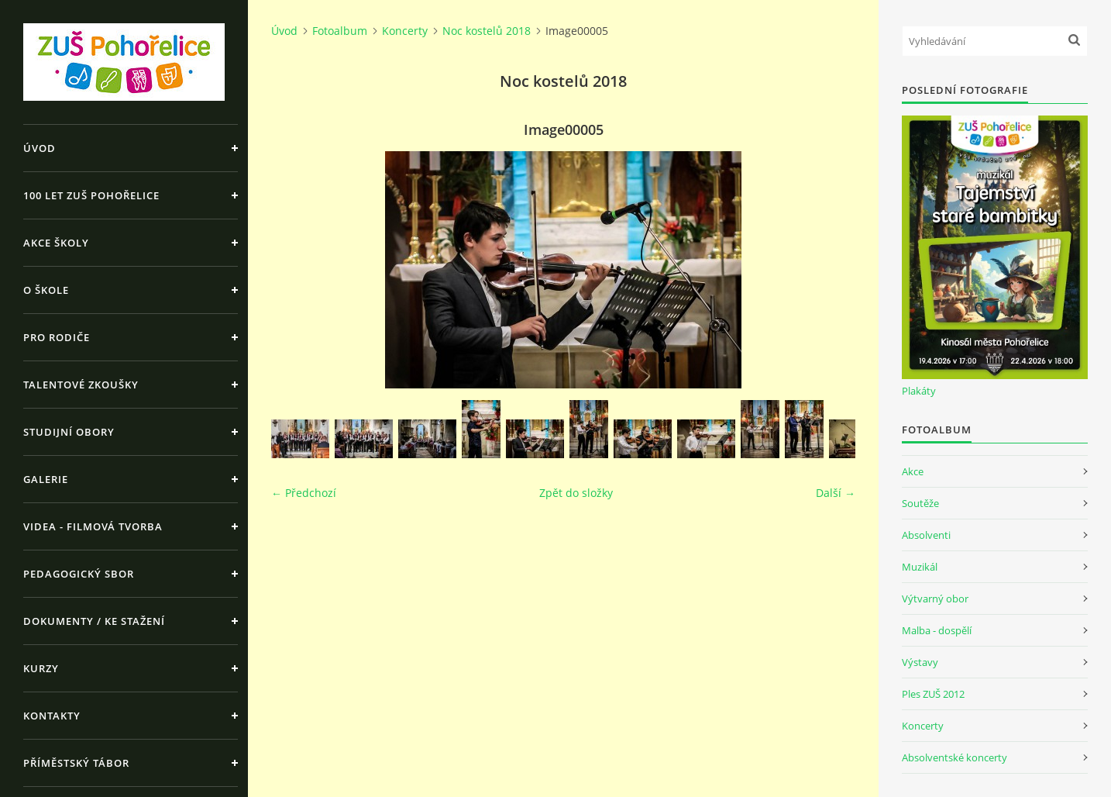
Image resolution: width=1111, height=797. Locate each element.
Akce (913, 471)
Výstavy (920, 662)
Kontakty (52, 716)
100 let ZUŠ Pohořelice (91, 195)
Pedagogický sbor (78, 574)
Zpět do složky (576, 492)
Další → (835, 492)
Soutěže (920, 503)
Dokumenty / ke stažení (94, 621)
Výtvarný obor (935, 599)
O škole (46, 290)
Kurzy (41, 668)
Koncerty (405, 30)
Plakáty (919, 391)
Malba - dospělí (937, 630)
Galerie (45, 479)
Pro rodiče (56, 337)
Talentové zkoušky (81, 385)
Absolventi (926, 535)
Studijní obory (69, 432)
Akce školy (56, 243)
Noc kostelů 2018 (486, 30)
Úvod (39, 148)
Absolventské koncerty (954, 757)
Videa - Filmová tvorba (93, 526)
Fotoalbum (339, 30)
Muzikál (919, 567)
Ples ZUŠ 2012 (933, 694)
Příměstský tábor (76, 763)
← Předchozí (303, 492)
